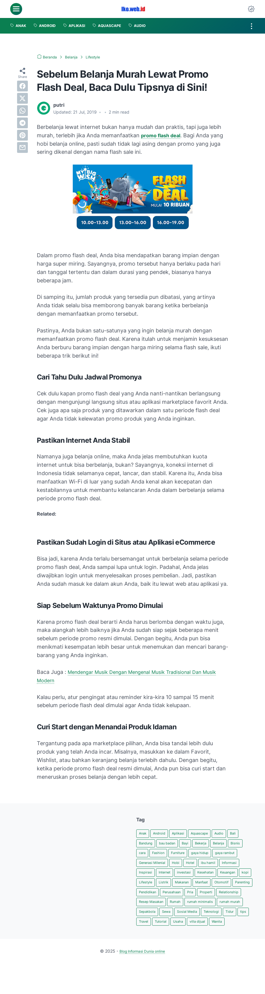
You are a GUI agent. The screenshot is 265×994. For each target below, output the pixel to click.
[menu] (16, 9)
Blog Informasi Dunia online (142, 981)
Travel (232, 940)
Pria (201, 908)
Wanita (210, 951)
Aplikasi (184, 833)
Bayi (195, 844)
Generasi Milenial (187, 865)
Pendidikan (150, 908)
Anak (144, 833)
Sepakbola (219, 930)
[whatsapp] (22, 110)
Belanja (234, 844)
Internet (217, 876)
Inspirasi (195, 876)
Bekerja (213, 844)
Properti (219, 908)
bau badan (173, 844)
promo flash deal (162, 135)
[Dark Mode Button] (251, 9)
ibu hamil (147, 876)
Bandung (148, 844)
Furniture (202, 855)
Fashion (179, 855)
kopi (196, 887)
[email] (22, 147)
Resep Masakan (184, 919)
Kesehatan (149, 887)
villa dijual (188, 951)
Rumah (213, 919)
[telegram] (22, 122)
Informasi (172, 876)
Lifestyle (215, 887)
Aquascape (210, 833)
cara (161, 855)
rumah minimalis (154, 930)
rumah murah (189, 930)
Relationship (151, 919)
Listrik (236, 887)
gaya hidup (228, 855)
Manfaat (171, 897)
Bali (248, 833)
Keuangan (175, 887)
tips (215, 940)
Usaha (166, 951)
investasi (240, 876)
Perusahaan (178, 908)
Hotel (230, 865)
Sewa (242, 930)
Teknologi (179, 940)
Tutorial (146, 951)
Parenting (219, 897)
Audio (233, 833)
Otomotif (194, 897)
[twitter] (22, 98)
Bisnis (144, 855)
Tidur (201, 940)
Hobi (214, 865)
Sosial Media (151, 940)
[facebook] (22, 85)
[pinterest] (22, 134)
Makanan (148, 897)
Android (163, 833)
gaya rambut (151, 865)
